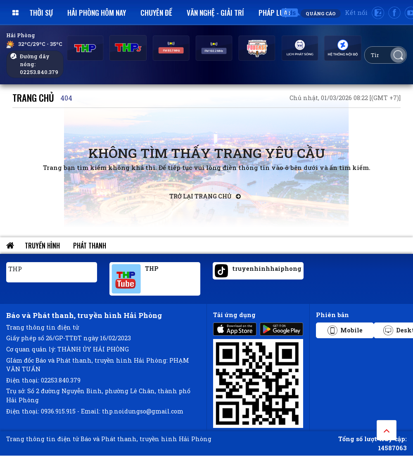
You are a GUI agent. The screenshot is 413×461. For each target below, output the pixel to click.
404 (66, 97)
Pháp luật (275, 12)
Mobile (345, 330)
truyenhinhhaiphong (266, 268)
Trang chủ (33, 97)
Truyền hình (42, 246)
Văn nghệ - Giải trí (215, 12)
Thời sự (41, 12)
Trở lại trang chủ (205, 196)
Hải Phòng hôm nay (96, 12)
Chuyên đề (156, 12)
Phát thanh (89, 246)
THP (15, 269)
